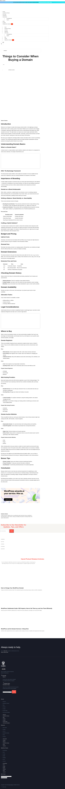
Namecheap (5, 372)
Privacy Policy (5, 710)
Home (4, 11)
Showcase (4, 15)
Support (8, 19)
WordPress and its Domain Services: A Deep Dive (15, 628)
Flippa (4, 441)
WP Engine (5, 411)
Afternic (4, 443)
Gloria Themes (10, 784)
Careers (4, 718)
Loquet (4, 766)
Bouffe (4, 755)
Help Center (6, 32)
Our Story (4, 14)
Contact (4, 22)
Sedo (4, 440)
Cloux (4, 759)
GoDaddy (5, 371)
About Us (4, 701)
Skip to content (2, 0)
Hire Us (4, 731)
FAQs (4, 734)
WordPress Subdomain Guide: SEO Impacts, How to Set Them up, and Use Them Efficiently (26, 608)
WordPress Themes (6, 12)
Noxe (4, 752)
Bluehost (4, 374)
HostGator (5, 408)
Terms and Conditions (6, 712)
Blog (3, 21)
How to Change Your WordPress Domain (12, 588)
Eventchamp (5, 750)
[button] (23, 540)
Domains (5, 50)
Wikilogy (4, 757)
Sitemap (4, 736)
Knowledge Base (9, 18)
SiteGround (5, 409)
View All (4, 761)
